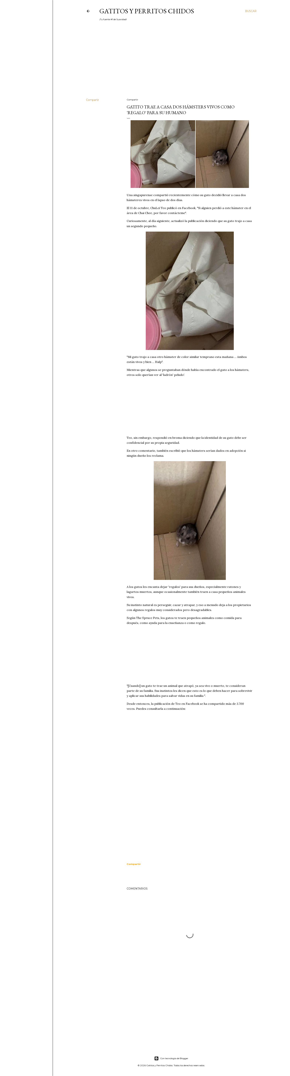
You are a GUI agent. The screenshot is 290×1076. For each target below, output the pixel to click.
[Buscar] (251, 11)
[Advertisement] (171, 63)
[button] (134, 864)
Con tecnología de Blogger (171, 1058)
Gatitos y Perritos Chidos (146, 11)
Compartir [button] (92, 100)
